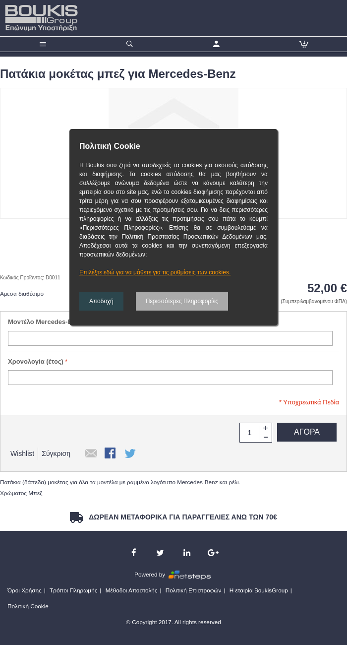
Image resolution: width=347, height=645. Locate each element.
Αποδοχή (101, 301)
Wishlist (22, 453)
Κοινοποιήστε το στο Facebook (111, 454)
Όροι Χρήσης (24, 590)
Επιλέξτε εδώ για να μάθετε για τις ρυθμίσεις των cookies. (155, 272)
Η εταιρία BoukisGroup (259, 590)
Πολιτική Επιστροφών (194, 590)
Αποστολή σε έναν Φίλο (91, 454)
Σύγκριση (56, 453)
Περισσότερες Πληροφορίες (182, 301)
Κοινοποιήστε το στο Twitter (130, 454)
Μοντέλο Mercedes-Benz (45, 321)
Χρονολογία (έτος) (35, 361)
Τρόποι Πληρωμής (73, 590)
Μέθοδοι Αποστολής (132, 590)
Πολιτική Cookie (28, 606)
